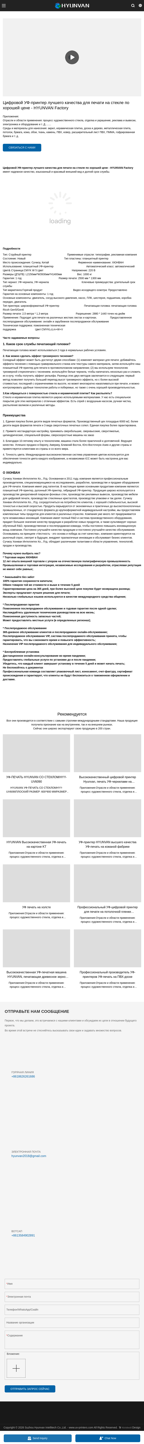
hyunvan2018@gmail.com (28, 1156)
